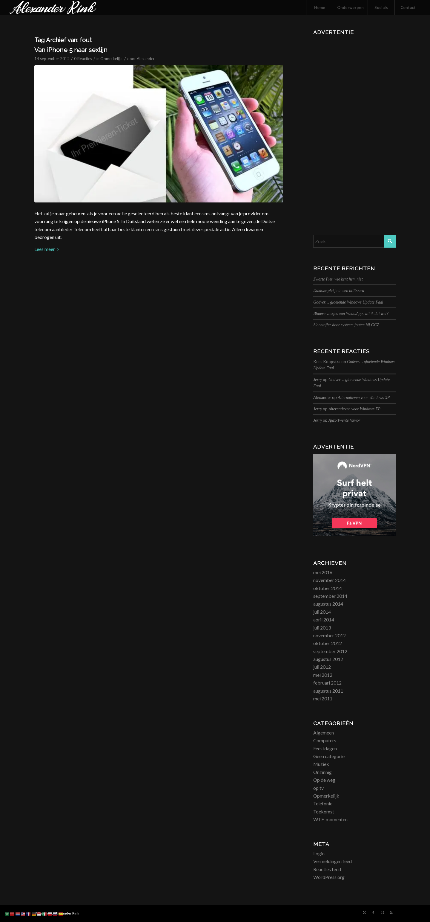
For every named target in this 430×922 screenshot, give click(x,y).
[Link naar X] (364, 912)
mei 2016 (322, 572)
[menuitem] (319, 7)
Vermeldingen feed (332, 861)
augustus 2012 (328, 659)
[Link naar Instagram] (382, 912)
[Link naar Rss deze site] (391, 912)
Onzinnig (322, 772)
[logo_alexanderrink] (53, 7)
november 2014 (329, 580)
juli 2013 (322, 627)
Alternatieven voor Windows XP (364, 397)
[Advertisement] (354, 127)
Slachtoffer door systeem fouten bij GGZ (346, 325)
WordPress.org (329, 877)
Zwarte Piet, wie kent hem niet (338, 279)
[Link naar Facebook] (373, 912)
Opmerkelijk (111, 58)
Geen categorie (329, 756)
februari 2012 (327, 682)
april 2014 (323, 619)
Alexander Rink (67, 913)
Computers (324, 740)
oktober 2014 (327, 588)
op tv (318, 788)
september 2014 (330, 596)
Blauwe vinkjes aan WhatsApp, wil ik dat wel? (350, 313)
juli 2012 (322, 667)
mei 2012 (322, 675)
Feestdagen (325, 748)
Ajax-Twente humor (344, 420)
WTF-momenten (330, 819)
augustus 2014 (328, 603)
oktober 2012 (327, 643)
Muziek (321, 764)
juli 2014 (322, 612)
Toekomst (323, 811)
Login (319, 853)
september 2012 (330, 651)
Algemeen (323, 732)
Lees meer (47, 249)
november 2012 (329, 635)
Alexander (146, 58)
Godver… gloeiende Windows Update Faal (348, 302)
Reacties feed (327, 869)
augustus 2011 (328, 691)
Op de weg (324, 780)
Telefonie (322, 803)
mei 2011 (322, 698)
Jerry (317, 379)
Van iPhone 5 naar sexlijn (71, 50)
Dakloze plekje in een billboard (338, 290)
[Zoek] (354, 241)
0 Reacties (83, 58)
